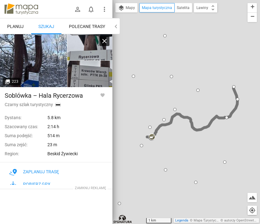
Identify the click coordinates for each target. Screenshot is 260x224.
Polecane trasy (87, 26)
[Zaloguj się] (78, 9)
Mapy (126, 8)
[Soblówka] (33, 60)
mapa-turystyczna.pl (21, 9)
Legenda (181, 220)
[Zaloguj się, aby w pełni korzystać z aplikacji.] (103, 94)
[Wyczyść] (104, 41)
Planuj (15, 26)
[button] (133, 76)
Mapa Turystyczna (208, 220)
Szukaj (46, 26)
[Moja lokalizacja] (252, 210)
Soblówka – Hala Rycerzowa (44, 95)
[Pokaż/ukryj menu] (104, 9)
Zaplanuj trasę (34, 171)
